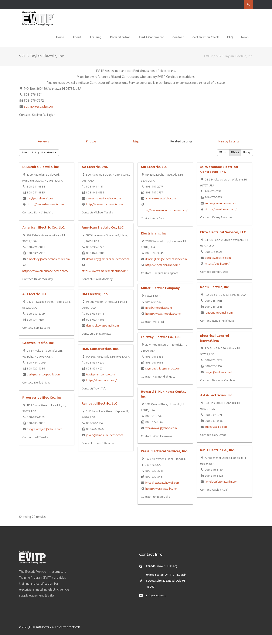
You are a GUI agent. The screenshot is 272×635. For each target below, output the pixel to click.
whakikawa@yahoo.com (161, 428)
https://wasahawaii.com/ (161, 488)
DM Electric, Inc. (95, 294)
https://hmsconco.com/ (101, 380)
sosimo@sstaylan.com (39, 106)
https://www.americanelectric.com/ (45, 271)
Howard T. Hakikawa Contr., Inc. (163, 394)
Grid (235, 153)
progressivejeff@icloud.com (44, 429)
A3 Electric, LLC (34, 294)
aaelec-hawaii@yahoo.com (103, 198)
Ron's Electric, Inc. (215, 287)
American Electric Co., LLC (102, 227)
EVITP (208, 56)
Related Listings (181, 141)
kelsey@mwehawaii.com (220, 203)
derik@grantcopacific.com (44, 374)
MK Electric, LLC (154, 167)
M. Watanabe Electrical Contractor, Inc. (219, 169)
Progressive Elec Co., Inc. (42, 398)
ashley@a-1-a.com (216, 427)
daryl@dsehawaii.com (40, 198)
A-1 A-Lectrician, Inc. (216, 395)
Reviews (43, 141)
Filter (24, 153)
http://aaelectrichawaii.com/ (104, 204)
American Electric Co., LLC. (43, 227)
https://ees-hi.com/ (217, 263)
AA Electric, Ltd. (95, 167)
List (223, 153)
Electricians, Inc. (154, 233)
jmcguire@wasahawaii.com (162, 482)
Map (136, 141)
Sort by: (44, 153)
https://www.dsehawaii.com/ (45, 204)
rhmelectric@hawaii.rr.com (221, 481)
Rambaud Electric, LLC (99, 403)
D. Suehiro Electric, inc (40, 167)
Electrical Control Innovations (214, 338)
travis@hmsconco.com (100, 374)
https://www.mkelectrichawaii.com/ (164, 210)
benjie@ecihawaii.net (218, 372)
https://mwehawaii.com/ (221, 209)
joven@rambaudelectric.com (104, 435)
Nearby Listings (229, 141)
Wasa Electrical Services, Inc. (164, 451)
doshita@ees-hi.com (218, 258)
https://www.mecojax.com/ (163, 313)
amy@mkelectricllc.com (160, 198)
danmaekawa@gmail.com (102, 325)
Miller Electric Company (160, 288)
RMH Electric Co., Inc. (217, 450)
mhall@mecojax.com (158, 307)
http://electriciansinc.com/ (162, 265)
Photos (91, 141)
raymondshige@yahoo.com (162, 368)
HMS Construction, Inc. (100, 349)
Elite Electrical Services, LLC (223, 232)
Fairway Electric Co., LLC (160, 337)
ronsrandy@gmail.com (219, 312)
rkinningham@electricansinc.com (166, 259)
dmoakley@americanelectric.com (48, 259)
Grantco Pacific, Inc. (38, 343)
